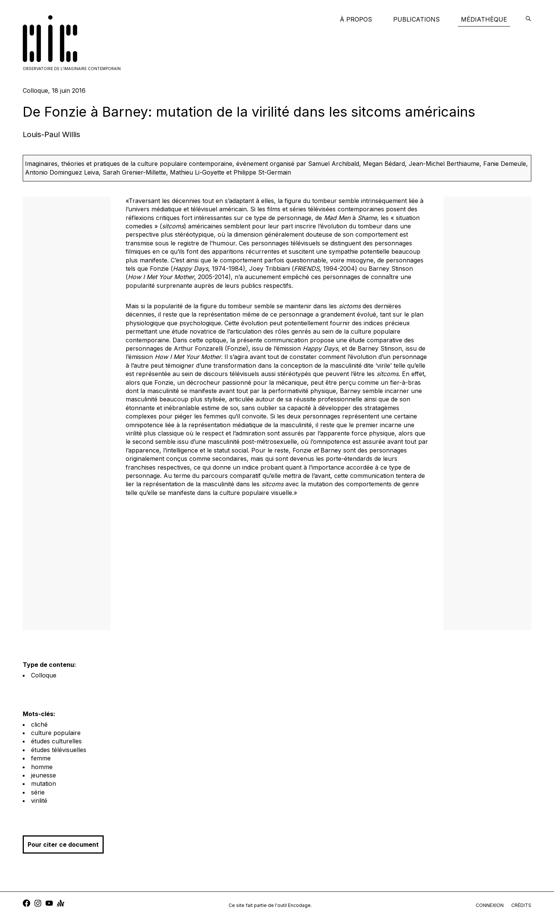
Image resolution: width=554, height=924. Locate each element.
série (38, 792)
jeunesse (43, 775)
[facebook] (26, 904)
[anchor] (60, 904)
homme (42, 767)
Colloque (43, 675)
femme (41, 758)
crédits (521, 905)
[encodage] (528, 19)
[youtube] (49, 904)
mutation (43, 783)
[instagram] (38, 904)
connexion (490, 905)
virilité (39, 800)
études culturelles (56, 741)
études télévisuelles (58, 750)
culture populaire (56, 733)
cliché (39, 724)
